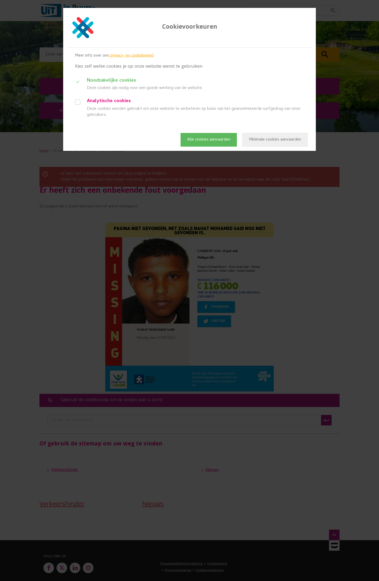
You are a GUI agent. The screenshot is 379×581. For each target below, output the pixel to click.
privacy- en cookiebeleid (131, 55)
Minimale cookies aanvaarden (275, 139)
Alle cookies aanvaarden (208, 139)
